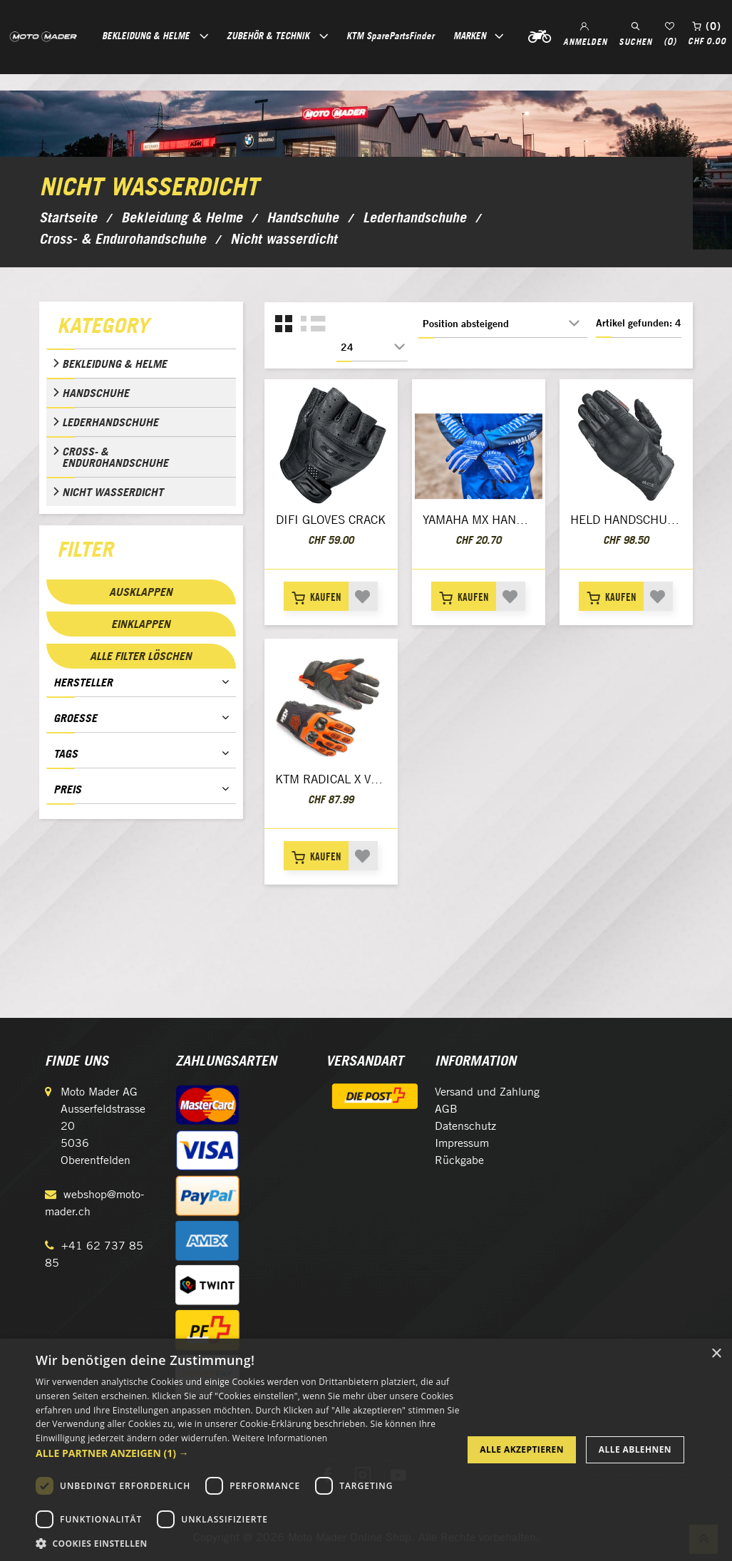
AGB (446, 1109)
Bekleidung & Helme (114, 363)
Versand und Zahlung (487, 1091)
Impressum (462, 1143)
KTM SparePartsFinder (390, 35)
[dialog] (366, 1450)
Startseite (68, 217)
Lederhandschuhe (110, 422)
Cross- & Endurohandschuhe (115, 456)
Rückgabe (459, 1160)
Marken (469, 35)
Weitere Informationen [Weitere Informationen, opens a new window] (280, 1438)
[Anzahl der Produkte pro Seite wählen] (372, 347)
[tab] (141, 329)
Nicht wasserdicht (112, 492)
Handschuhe (95, 392)
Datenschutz (465, 1126)
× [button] (716, 1354)
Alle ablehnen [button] (635, 1449)
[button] (248, 1453)
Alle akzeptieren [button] (522, 1449)
